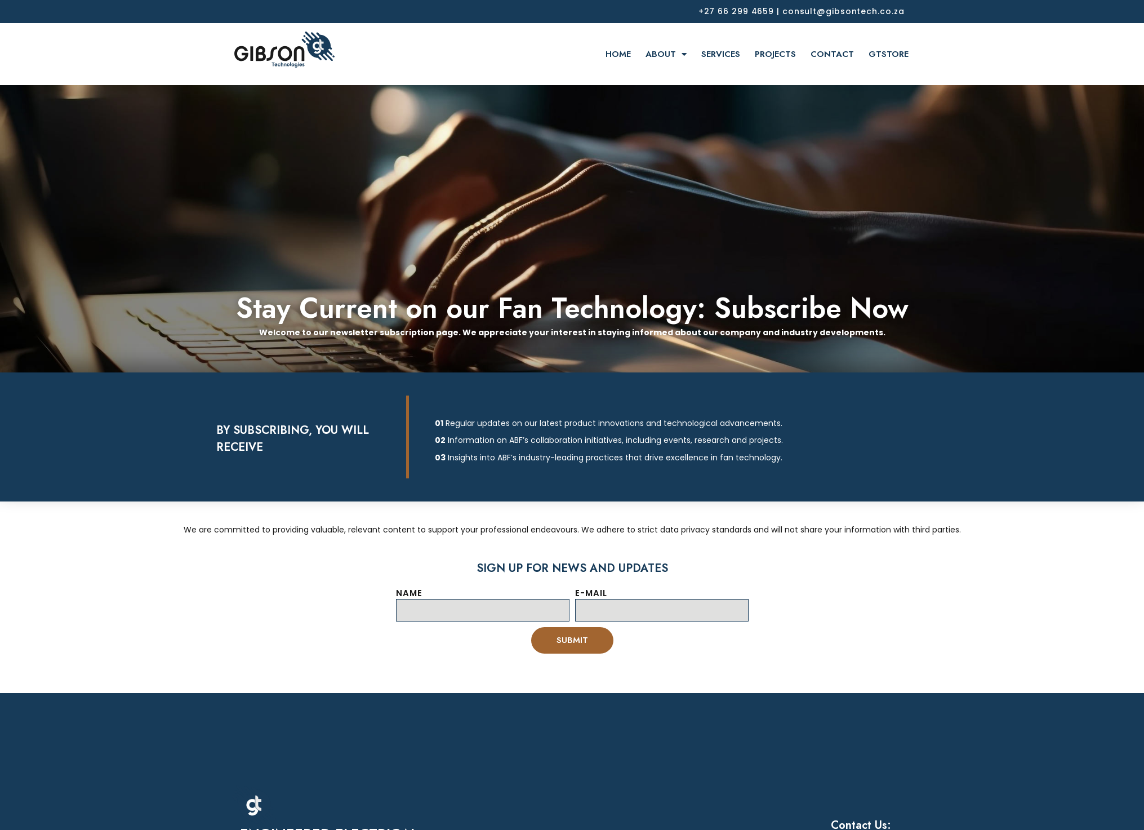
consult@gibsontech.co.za (843, 11)
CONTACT (832, 54)
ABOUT (666, 54)
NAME (409, 593)
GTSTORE (889, 54)
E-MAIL (591, 593)
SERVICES (720, 54)
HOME (618, 54)
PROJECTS (775, 54)
